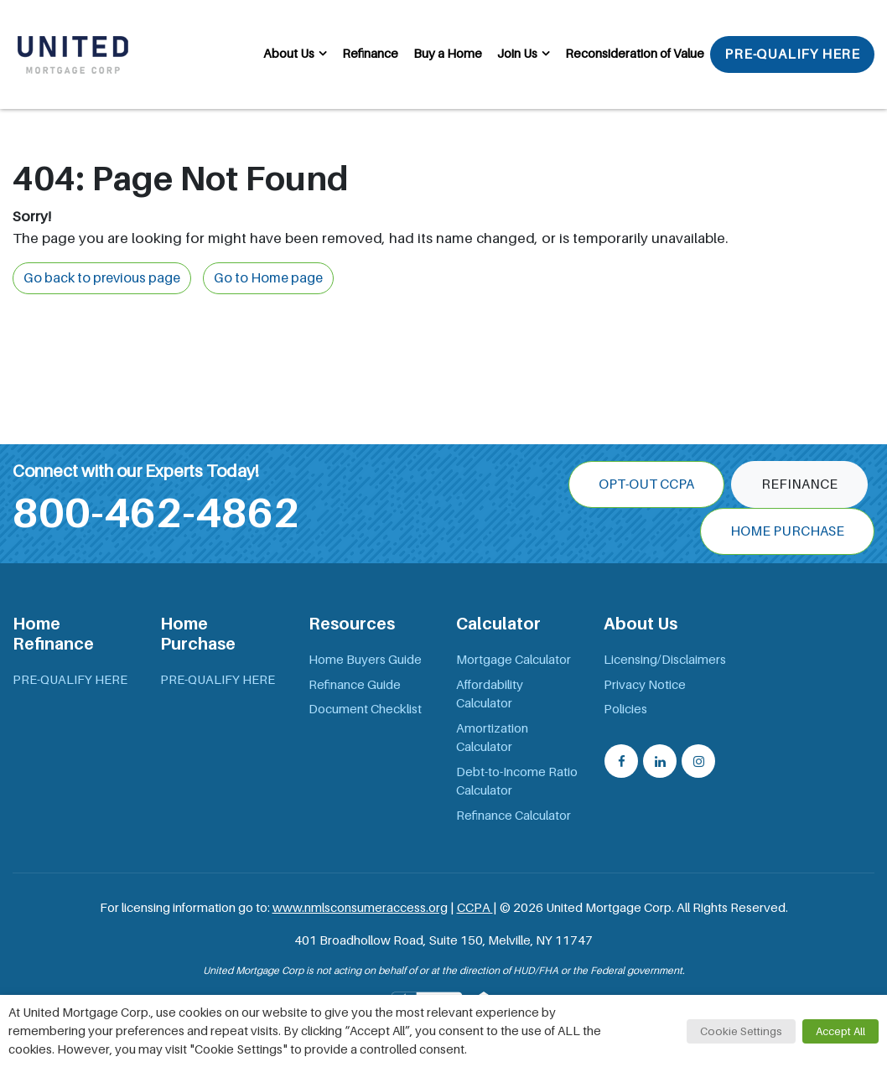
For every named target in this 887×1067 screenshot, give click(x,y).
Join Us (517, 53)
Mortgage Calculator (513, 659)
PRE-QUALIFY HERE (792, 54)
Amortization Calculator (492, 738)
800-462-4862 (156, 512)
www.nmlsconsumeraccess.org (360, 907)
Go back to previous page (101, 278)
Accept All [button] (840, 1031)
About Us (288, 53)
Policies (625, 709)
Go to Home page (268, 278)
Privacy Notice (645, 684)
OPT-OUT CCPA (646, 484)
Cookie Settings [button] (741, 1031)
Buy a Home (447, 53)
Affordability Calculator (489, 694)
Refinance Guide (355, 684)
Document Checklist (365, 709)
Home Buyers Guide (365, 659)
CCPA (475, 907)
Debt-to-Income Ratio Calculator (517, 781)
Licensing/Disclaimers (665, 659)
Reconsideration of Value (634, 53)
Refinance (370, 53)
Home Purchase (787, 531)
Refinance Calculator (513, 815)
